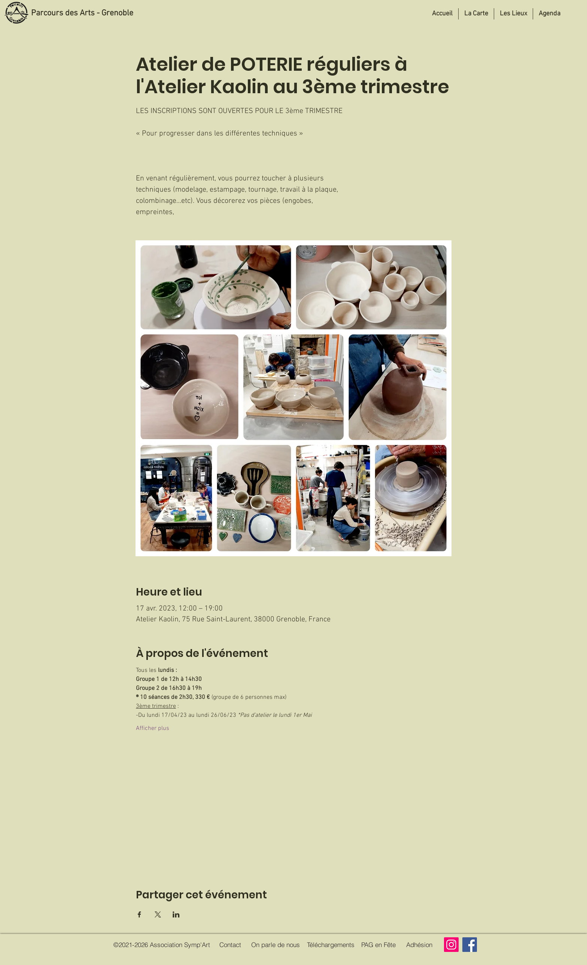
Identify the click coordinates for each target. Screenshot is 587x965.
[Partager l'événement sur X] (157, 914)
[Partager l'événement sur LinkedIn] (176, 914)
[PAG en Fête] (378, 944)
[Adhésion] (419, 944)
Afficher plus (152, 728)
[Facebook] (469, 944)
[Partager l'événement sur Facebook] (139, 914)
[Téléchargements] (330, 944)
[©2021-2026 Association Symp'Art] (161, 944)
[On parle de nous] (275, 944)
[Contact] (230, 944)
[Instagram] (451, 944)
